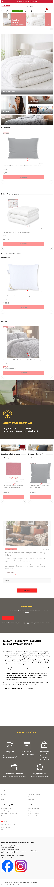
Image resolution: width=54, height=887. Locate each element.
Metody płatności (6, 808)
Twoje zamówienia (34, 794)
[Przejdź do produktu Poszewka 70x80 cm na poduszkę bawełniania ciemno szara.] (23, 148)
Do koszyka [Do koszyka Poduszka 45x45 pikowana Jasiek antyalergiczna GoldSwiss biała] (23, 307)
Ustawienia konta (33, 797)
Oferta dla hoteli (6, 827)
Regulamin (19, 622)
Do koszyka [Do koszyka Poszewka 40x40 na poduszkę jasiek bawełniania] (40, 497)
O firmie (3, 797)
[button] (51, 1)
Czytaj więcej (27, 590)
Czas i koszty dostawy (7, 811)
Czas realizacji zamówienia (9, 813)
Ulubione (31, 799)
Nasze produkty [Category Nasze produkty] (11, 549)
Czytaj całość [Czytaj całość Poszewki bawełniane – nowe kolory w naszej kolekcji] (10, 572)
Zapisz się (8, 618)
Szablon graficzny (10, 884)
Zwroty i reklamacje (7, 816)
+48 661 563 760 (7, 848)
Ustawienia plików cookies (36, 816)
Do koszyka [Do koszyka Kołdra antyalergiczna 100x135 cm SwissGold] (23, 243)
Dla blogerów (5, 830)
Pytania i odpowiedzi (34, 808)
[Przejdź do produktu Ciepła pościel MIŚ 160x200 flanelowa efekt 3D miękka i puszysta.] (23, 342)
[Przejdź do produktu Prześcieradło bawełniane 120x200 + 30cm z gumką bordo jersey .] (13, 473)
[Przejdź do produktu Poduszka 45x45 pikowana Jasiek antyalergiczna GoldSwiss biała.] (23, 278)
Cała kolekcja (6, 257)
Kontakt (3, 794)
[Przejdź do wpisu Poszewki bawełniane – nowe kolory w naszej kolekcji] (27, 533)
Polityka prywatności (34, 813)
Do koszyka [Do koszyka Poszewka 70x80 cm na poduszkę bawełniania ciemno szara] (23, 177)
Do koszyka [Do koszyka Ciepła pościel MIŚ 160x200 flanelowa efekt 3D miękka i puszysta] (23, 372)
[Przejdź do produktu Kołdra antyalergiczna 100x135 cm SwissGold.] (23, 214)
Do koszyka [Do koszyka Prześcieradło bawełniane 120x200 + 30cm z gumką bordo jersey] (13, 497)
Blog (2, 799)
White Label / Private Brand (9, 825)
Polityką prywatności (32, 623)
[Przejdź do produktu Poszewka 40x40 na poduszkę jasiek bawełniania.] (40, 473)
